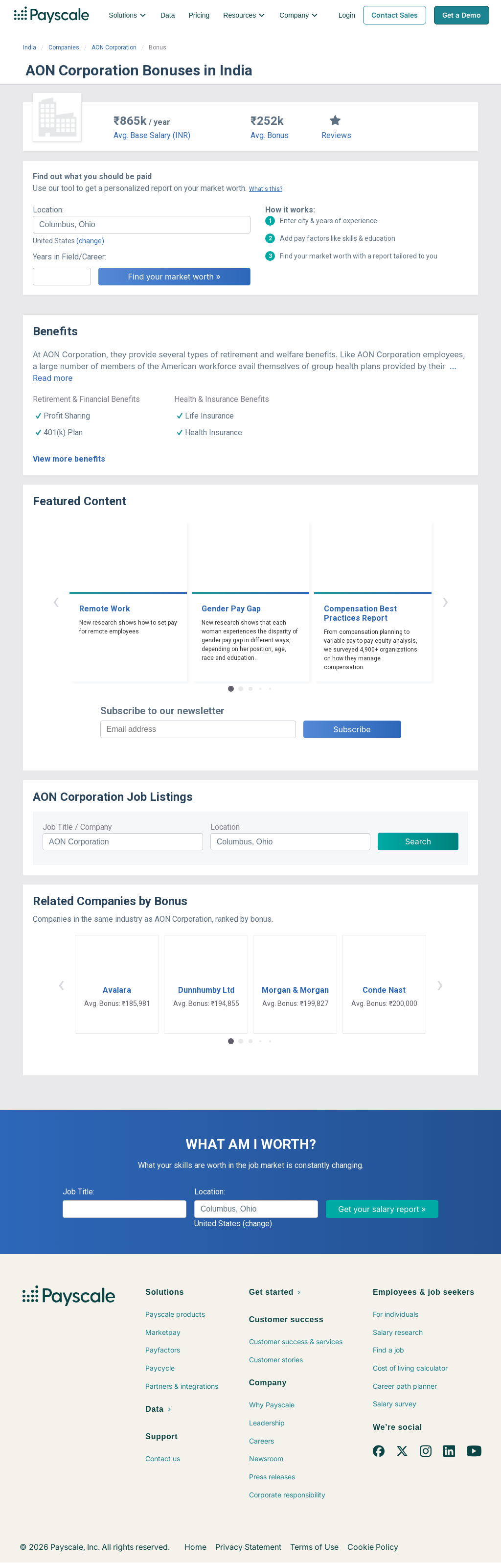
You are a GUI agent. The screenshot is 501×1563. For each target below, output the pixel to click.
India (29, 47)
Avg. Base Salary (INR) (152, 135)
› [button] (445, 601)
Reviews (336, 135)
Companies (63, 47)
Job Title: (78, 1191)
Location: (48, 209)
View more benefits (69, 459)
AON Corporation (114, 47)
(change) (90, 241)
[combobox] (141, 224)
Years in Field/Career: (69, 256)
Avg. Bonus (269, 135)
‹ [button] (55, 601)
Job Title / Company (77, 827)
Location (225, 827)
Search (418, 841)
